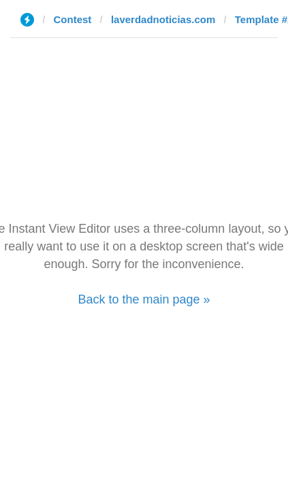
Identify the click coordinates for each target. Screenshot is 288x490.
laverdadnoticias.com (163, 19)
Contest (73, 19)
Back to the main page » (144, 299)
